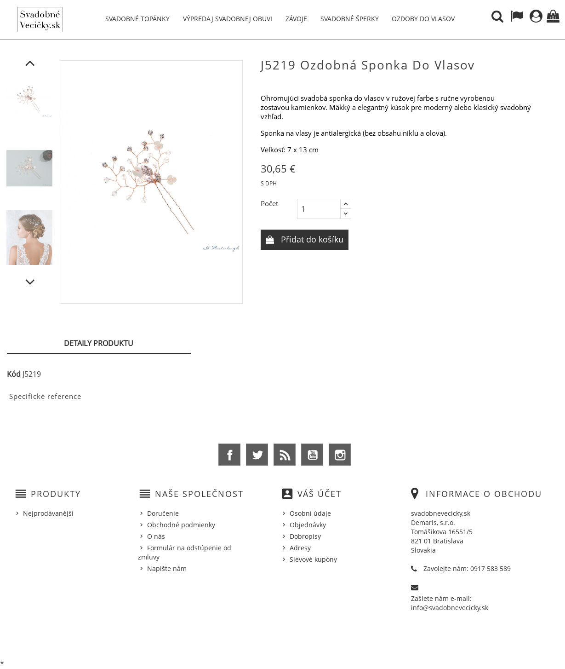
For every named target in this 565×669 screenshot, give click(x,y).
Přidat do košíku (311, 239)
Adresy (300, 547)
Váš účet (319, 493)
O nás (156, 536)
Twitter (257, 454)
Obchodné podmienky (181, 524)
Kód (14, 374)
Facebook (229, 454)
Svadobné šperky (349, 18)
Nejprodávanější (48, 513)
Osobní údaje (310, 513)
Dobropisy (305, 536)
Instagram (339, 454)
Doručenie (163, 513)
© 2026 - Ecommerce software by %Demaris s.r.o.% (282, 638)
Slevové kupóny (313, 559)
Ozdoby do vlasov (423, 18)
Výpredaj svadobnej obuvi (227, 18)
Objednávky (308, 524)
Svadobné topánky (137, 18)
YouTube (312, 454)
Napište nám (167, 568)
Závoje (296, 18)
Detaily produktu (98, 343)
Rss (284, 454)
